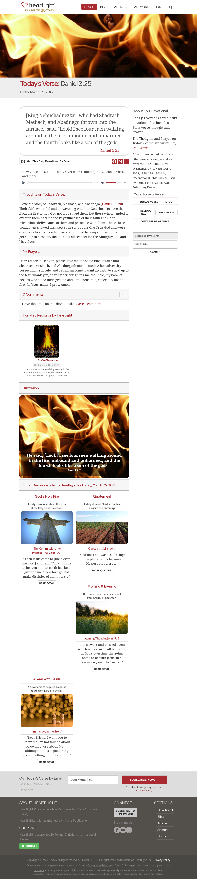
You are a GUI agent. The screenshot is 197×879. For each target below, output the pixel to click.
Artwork (141, 7)
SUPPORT (28, 828)
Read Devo (46, 583)
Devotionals (165, 810)
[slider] (59, 182)
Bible (104, 7)
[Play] (23, 182)
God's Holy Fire (47, 496)
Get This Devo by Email (45, 161)
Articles (121, 7)
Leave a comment (87, 304)
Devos (89, 7)
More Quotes (101, 570)
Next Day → (166, 212)
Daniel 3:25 (109, 150)
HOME (159, 7)
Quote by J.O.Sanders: (101, 548)
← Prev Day (143, 212)
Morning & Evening (101, 586)
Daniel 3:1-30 (112, 204)
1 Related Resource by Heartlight (47, 315)
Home (161, 836)
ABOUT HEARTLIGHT (39, 802)
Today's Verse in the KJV (155, 201)
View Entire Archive (155, 221)
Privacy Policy (144, 790)
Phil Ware (140, 148)
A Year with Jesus (46, 679)
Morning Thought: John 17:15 (101, 638)
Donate (29, 846)
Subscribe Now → (144, 779)
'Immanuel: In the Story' (47, 731)
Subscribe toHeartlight (125, 812)
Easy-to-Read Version (99, 865)
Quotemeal (102, 496)
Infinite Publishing (75, 820)
